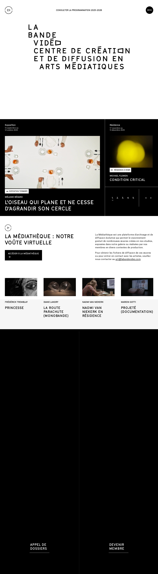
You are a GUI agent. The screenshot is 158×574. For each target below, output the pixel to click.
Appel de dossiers (38, 546)
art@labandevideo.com (128, 259)
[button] (112, 197)
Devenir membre (116, 546)
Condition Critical (127, 174)
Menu (149, 10)
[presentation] (146, 197)
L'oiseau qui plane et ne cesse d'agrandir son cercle (49, 205)
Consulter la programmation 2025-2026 (79, 10)
